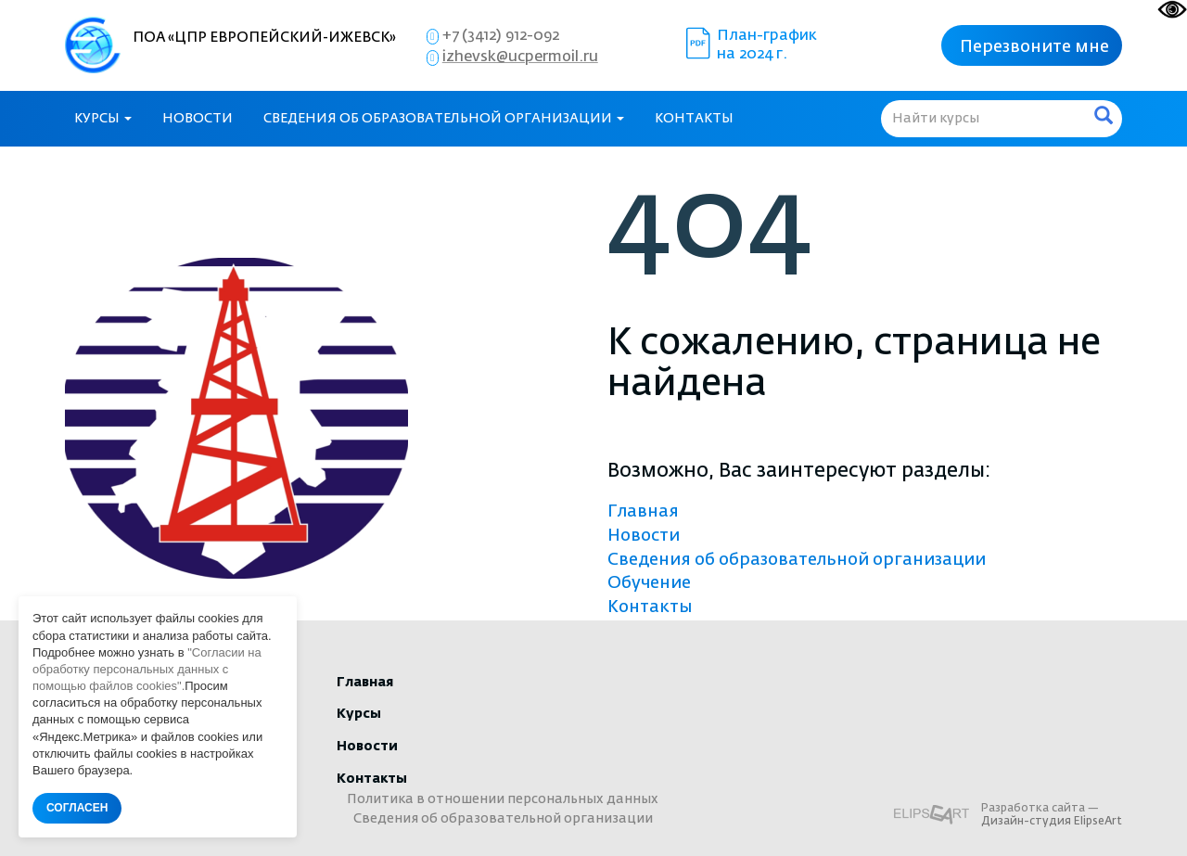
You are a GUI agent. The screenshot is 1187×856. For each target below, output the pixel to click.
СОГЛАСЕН (77, 807)
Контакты (694, 118)
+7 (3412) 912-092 (500, 36)
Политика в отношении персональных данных (502, 799)
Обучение (649, 583)
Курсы (103, 118)
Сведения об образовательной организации (443, 118)
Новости (197, 118)
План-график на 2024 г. (769, 45)
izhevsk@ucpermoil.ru (520, 57)
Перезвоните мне (1034, 47)
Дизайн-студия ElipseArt (1051, 821)
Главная (643, 512)
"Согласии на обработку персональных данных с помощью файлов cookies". (147, 669)
